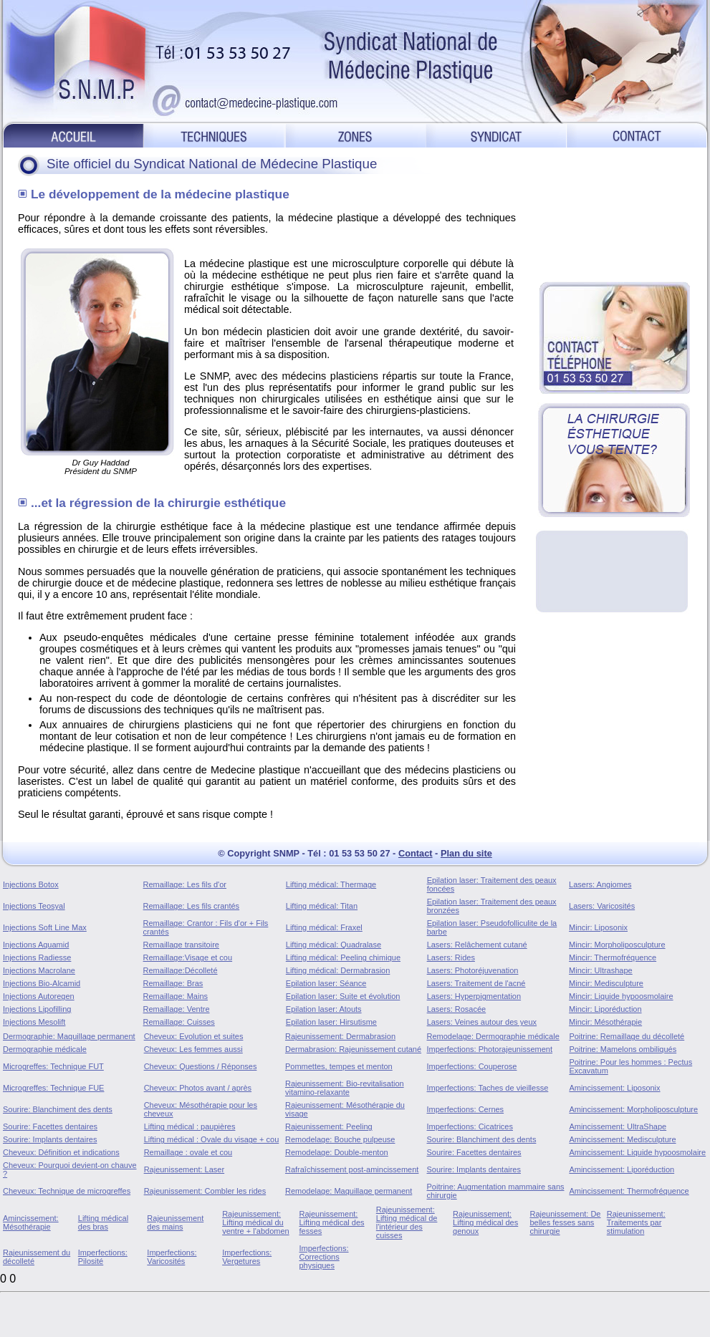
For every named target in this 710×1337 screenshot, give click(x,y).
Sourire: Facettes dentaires (50, 1126)
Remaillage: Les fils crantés (191, 906)
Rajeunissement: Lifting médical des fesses (331, 1222)
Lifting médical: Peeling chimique (343, 957)
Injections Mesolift (34, 1022)
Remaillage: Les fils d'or (184, 884)
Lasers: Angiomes (600, 884)
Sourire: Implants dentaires (50, 1139)
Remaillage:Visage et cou (188, 957)
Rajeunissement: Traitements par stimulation (636, 1222)
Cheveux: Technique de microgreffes (66, 1191)
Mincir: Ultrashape (601, 970)
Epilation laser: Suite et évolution (343, 996)
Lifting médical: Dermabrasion (338, 970)
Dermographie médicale (45, 1049)
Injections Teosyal (34, 906)
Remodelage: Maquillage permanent (348, 1191)
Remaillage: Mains (175, 996)
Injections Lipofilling (37, 1009)
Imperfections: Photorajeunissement (489, 1049)
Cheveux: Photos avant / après (197, 1087)
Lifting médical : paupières (190, 1126)
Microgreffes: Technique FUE (53, 1087)
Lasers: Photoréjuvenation (473, 970)
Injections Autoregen (39, 996)
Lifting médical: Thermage (331, 884)
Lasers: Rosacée (456, 1009)
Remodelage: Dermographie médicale (493, 1036)
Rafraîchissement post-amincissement (351, 1169)
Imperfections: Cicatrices (470, 1126)
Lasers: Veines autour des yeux (482, 1022)
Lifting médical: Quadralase (333, 944)
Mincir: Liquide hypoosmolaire (621, 996)
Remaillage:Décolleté (180, 970)
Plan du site (466, 853)
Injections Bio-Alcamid (41, 983)
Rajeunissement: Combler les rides (205, 1191)
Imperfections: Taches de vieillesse (488, 1087)
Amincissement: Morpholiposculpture (633, 1109)
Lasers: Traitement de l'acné (476, 983)
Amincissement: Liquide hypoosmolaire (637, 1152)
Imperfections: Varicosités (171, 1256)
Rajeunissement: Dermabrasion (340, 1036)
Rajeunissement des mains (175, 1222)
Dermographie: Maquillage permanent (69, 1036)
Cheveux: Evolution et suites (194, 1036)
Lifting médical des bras (103, 1222)
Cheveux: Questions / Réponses (200, 1066)
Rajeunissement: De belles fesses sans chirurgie (564, 1222)
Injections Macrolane (39, 970)
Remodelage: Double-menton (336, 1152)
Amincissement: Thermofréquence (629, 1191)
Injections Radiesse (37, 957)
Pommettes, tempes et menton (339, 1066)
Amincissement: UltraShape (617, 1126)
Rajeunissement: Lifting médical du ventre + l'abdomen (255, 1222)
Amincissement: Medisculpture (622, 1139)
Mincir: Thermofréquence (612, 957)
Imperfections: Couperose (472, 1066)
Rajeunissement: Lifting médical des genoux (485, 1222)
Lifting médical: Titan (322, 906)
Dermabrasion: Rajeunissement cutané (353, 1049)
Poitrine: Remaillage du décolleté (626, 1036)
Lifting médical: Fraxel (324, 927)
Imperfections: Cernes (465, 1109)
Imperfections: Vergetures (247, 1256)
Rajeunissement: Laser (184, 1169)
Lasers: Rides (451, 957)
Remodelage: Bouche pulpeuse (340, 1139)
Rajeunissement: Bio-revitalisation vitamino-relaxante (344, 1087)
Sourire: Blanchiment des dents (57, 1109)
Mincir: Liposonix (598, 927)
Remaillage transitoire (181, 944)
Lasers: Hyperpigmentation (474, 996)
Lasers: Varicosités (602, 906)
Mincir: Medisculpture (606, 983)
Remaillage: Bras (173, 983)
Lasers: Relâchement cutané (477, 944)
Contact (415, 853)
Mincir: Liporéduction (605, 1009)
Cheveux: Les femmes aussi (193, 1049)
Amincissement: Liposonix (614, 1087)
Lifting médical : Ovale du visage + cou (211, 1139)
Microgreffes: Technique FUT (53, 1066)
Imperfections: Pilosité (103, 1256)
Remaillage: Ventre (176, 1009)
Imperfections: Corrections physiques (323, 1257)
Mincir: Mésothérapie (605, 1022)
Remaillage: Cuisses (179, 1022)
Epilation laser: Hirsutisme (331, 1022)
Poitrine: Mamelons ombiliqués (622, 1049)
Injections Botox (31, 884)
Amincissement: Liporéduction (621, 1169)
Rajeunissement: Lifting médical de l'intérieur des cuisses (407, 1222)
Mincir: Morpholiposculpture (617, 944)
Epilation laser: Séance (326, 983)
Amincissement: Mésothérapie (31, 1222)
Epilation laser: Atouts (324, 1009)
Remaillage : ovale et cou (188, 1152)
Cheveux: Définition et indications (61, 1152)
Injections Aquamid (36, 944)
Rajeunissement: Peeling (329, 1126)
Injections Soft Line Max (45, 927)
